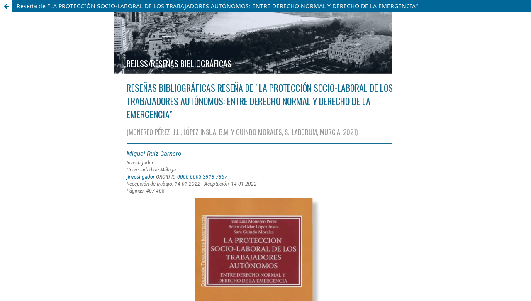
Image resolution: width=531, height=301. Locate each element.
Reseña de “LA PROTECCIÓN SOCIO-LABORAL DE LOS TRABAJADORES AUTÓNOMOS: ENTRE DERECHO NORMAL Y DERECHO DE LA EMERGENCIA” (218, 6)
